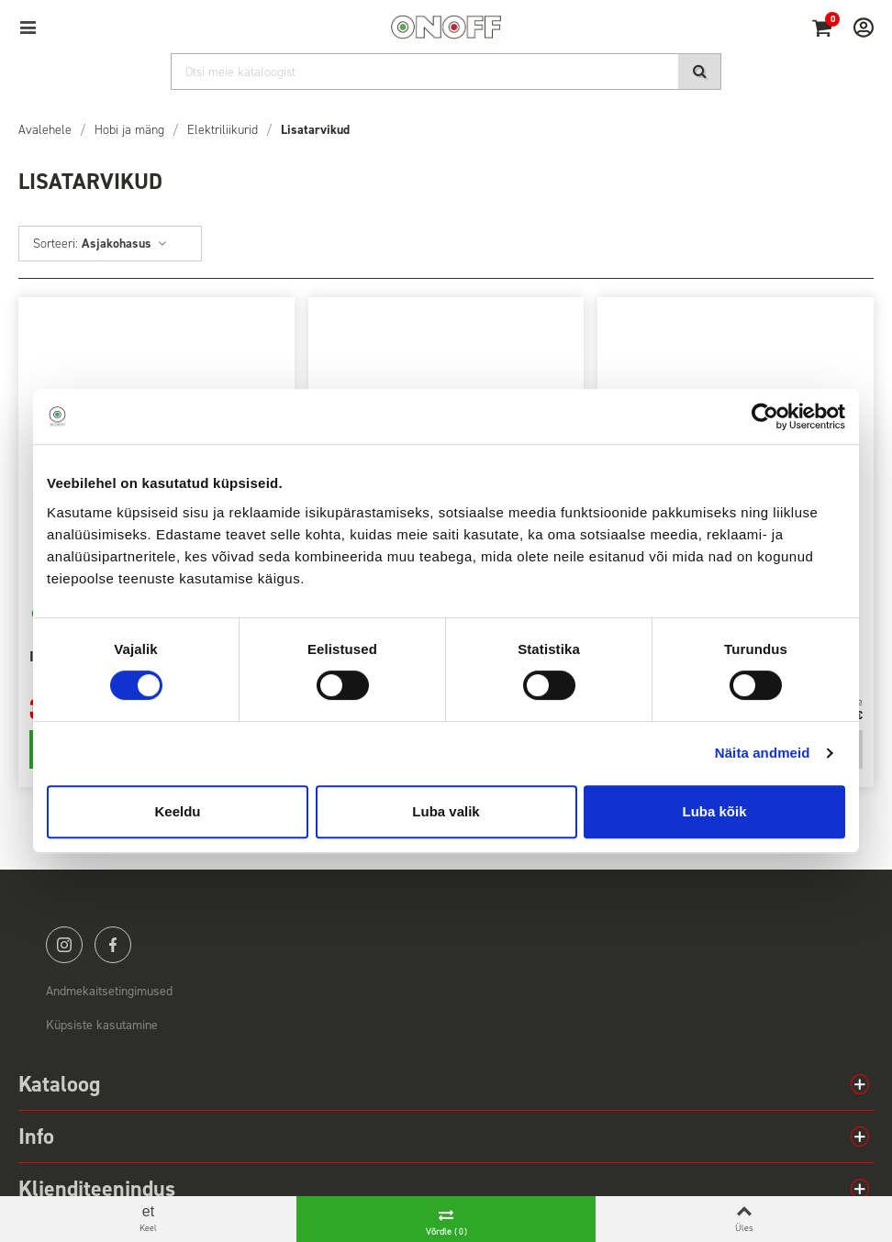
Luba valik (445, 811)
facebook (113, 944)
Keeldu (177, 811)
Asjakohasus (125, 243)
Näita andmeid (762, 752)
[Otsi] (446, 71)
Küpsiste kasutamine (102, 1025)
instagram (64, 944)
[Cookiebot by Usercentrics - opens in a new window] (765, 416)
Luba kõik (714, 811)
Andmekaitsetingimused (109, 991)
